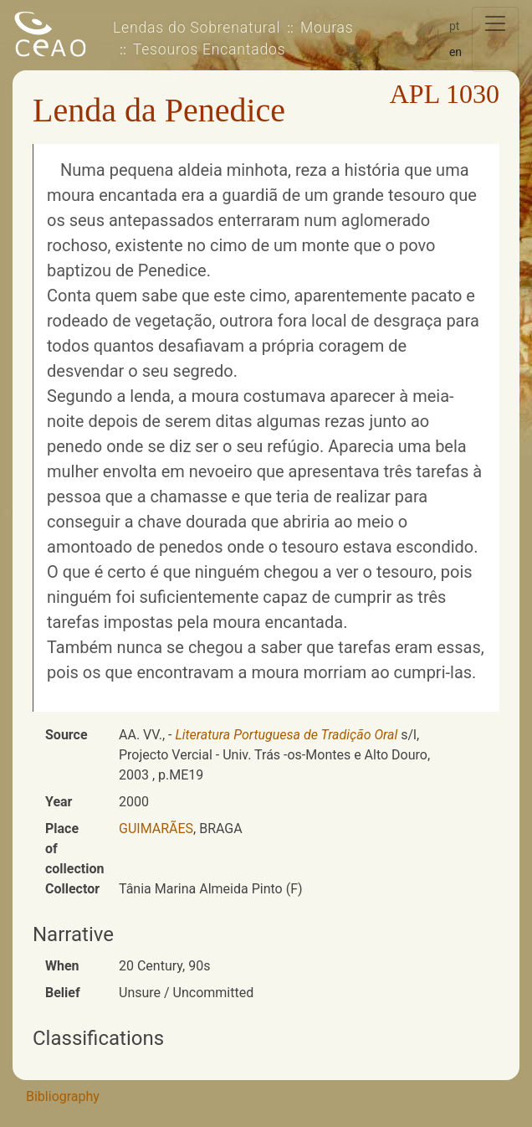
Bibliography (63, 1096)
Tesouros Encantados (209, 49)
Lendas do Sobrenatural (196, 27)
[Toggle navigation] (495, 39)
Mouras (326, 27)
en (455, 52)
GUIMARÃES (156, 828)
